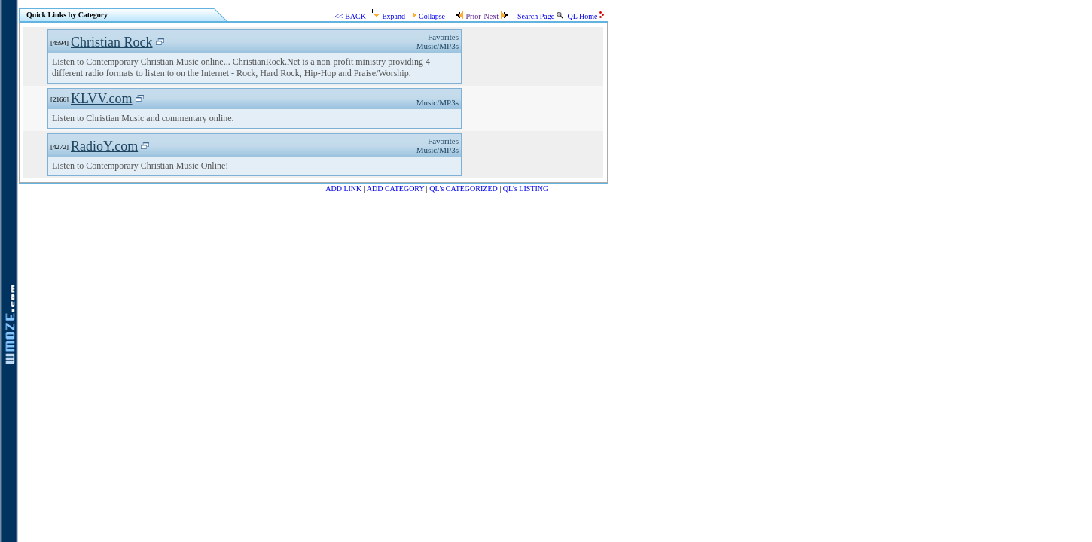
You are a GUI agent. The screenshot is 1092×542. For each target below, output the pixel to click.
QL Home (586, 16)
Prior (468, 16)
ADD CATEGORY (396, 188)
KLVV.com (102, 98)
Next (495, 16)
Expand (388, 16)
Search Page (540, 16)
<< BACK (350, 16)
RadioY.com (104, 146)
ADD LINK (343, 188)
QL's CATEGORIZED (463, 188)
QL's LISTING (525, 188)
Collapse (426, 16)
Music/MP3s (437, 45)
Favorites (443, 36)
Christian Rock (112, 42)
